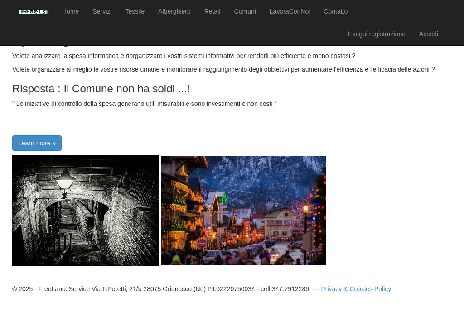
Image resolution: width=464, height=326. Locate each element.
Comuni (245, 11)
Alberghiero (174, 11)
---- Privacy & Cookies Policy (351, 288)
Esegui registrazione (377, 34)
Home (70, 11)
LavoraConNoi (290, 11)
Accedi (428, 34)
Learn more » (37, 143)
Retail (212, 11)
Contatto (336, 11)
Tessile (135, 11)
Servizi (101, 11)
